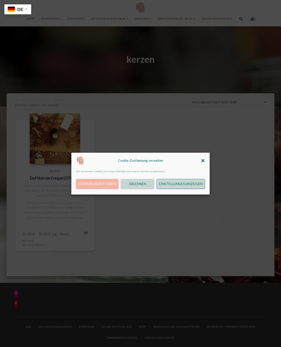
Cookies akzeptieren (97, 184)
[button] (203, 160)
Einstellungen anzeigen (181, 184)
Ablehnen (137, 184)
